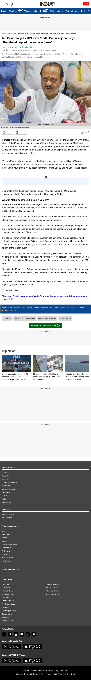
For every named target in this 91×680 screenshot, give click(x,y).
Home (3, 11)
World (52, 11)
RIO (66, 674)
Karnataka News (8, 621)
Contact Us (6, 473)
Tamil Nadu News (8, 604)
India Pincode (7, 518)
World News (6, 534)
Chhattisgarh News (9, 611)
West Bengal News (52, 594)
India (35, 11)
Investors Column (8, 489)
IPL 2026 (43, 11)
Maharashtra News (52, 584)
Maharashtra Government (25, 318)
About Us (5, 476)
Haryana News (7, 591)
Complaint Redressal (9, 482)
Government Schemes (47, 318)
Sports (60, 11)
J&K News (5, 617)
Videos (27, 11)
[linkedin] (27, 634)
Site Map (19, 674)
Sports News (6, 548)
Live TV (4, 496)
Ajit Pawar (7, 318)
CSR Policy (58, 674)
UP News (5, 607)
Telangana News (52, 591)
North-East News (8, 601)
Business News (7, 558)
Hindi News (6, 492)
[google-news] (33, 634)
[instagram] (16, 634)
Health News (6, 561)
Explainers (5, 554)
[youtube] (22, 634)
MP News (5, 597)
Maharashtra (12, 33)
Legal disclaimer (32, 674)
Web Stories (6, 502)
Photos (4, 538)
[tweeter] (10, 634)
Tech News (6, 551)
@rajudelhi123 (26, 47)
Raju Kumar (14, 47)
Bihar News (6, 584)
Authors (4, 499)
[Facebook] (4, 634)
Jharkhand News (8, 594)
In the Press (6, 486)
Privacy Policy (46, 674)
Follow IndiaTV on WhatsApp (45, 325)
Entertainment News (9, 544)
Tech (83, 11)
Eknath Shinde (65, 318)
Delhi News (6, 588)
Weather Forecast (8, 514)
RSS (73, 674)
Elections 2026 (15, 11)
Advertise (5, 479)
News (3, 33)
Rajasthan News (52, 588)
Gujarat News (7, 614)
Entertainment (72, 11)
